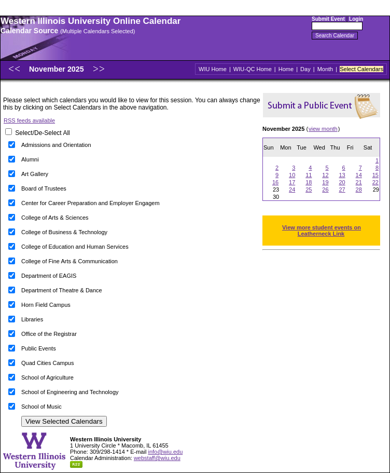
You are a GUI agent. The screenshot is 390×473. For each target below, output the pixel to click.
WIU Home (213, 69)
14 (359, 175)
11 (308, 175)
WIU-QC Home (252, 69)
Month (325, 69)
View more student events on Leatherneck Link (321, 230)
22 (375, 182)
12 (325, 175)
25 (308, 189)
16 (275, 182)
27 (342, 189)
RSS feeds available (29, 120)
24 (292, 189)
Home (286, 69)
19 (325, 182)
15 (375, 175)
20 (342, 182)
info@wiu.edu (165, 452)
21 (359, 182)
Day (305, 69)
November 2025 (57, 69)
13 (342, 175)
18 (308, 182)
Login (356, 19)
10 (292, 175)
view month (323, 129)
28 (359, 189)
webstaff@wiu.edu (157, 458)
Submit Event (328, 19)
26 (325, 189)
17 (292, 182)
